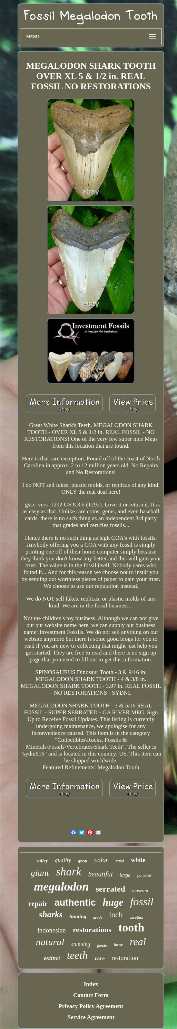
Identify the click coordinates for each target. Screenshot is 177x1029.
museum (140, 890)
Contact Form (90, 995)
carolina (136, 917)
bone (118, 944)
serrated (110, 888)
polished (144, 875)
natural (50, 942)
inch (116, 914)
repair (38, 903)
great (82, 860)
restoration (124, 957)
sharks (50, 914)
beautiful (100, 874)
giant (40, 873)
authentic (75, 902)
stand (119, 861)
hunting (77, 916)
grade (97, 917)
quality (63, 860)
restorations (92, 929)
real (138, 941)
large (125, 875)
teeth (77, 955)
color (101, 859)
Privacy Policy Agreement (91, 1006)
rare (100, 958)
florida (102, 946)
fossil (142, 901)
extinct (52, 958)
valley (42, 860)
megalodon (61, 886)
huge (113, 902)
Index (91, 984)
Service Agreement (90, 1017)
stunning (80, 944)
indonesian (52, 930)
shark (68, 871)
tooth (131, 927)
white (138, 860)
